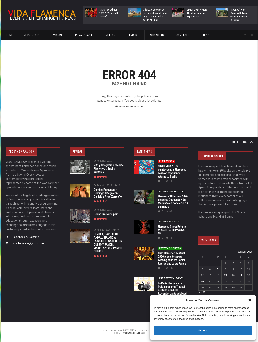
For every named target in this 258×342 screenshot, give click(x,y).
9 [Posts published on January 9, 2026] (233, 269)
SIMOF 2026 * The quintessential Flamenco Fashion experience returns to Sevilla (172, 171)
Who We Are (157, 35)
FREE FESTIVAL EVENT (170, 278)
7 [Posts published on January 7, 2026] (217, 269)
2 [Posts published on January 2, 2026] (233, 263)
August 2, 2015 (103, 161)
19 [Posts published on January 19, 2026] (202, 281)
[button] (250, 300)
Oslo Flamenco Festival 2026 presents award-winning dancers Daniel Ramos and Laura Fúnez (172, 258)
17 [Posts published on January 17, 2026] (240, 275)
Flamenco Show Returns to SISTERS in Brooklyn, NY (172, 230)
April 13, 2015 (102, 230)
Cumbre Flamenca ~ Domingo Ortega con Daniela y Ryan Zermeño (107, 193)
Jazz (205, 35)
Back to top (242, 142)
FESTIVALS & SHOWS (170, 248)
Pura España (166, 161)
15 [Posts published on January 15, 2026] (225, 275)
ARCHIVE (134, 35)
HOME (9, 35)
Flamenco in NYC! (169, 221)
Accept (202, 330)
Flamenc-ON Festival (171, 191)
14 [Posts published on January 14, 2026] (217, 275)
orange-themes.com (135, 333)
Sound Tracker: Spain (106, 214)
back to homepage (128, 106)
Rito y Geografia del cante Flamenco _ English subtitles (108, 169)
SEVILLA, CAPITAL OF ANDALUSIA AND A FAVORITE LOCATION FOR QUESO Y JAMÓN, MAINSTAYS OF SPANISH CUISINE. (108, 243)
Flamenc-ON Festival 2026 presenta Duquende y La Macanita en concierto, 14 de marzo (173, 201)
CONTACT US (183, 35)
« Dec (201, 291)
